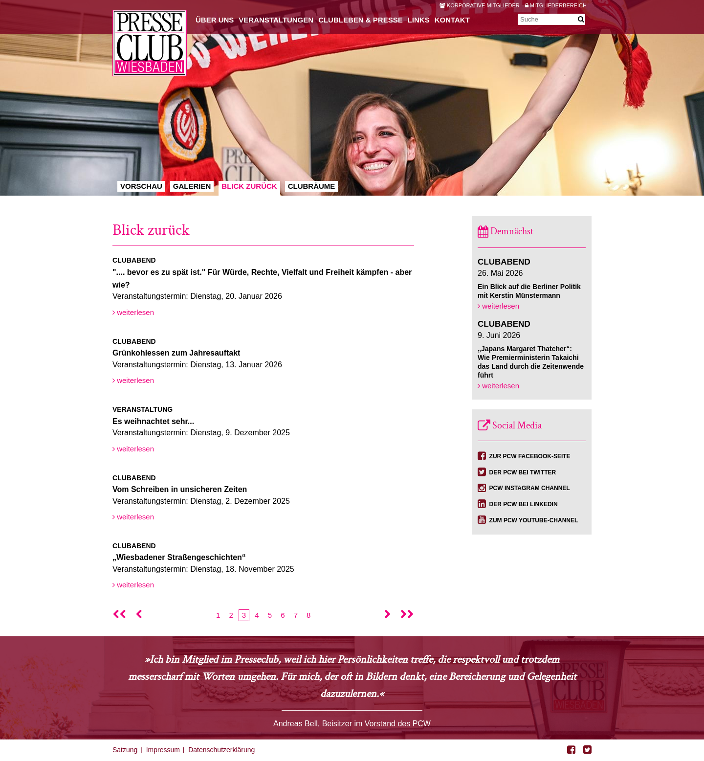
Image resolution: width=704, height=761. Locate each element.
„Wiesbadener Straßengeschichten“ (179, 557)
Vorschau (141, 186)
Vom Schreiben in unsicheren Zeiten (179, 489)
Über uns (215, 20)
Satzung (124, 750)
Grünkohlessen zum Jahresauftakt (176, 353)
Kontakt (452, 20)
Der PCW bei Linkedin (523, 504)
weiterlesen (133, 312)
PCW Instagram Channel (529, 488)
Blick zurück (249, 186)
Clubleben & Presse (360, 20)
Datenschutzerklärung (221, 750)
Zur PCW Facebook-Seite (530, 456)
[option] (352, 98)
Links (419, 20)
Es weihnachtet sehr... (153, 421)
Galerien (192, 186)
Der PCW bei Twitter (522, 472)
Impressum (163, 750)
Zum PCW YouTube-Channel (533, 520)
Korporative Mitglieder (480, 5)
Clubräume (311, 186)
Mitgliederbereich (556, 5)
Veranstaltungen (276, 20)
